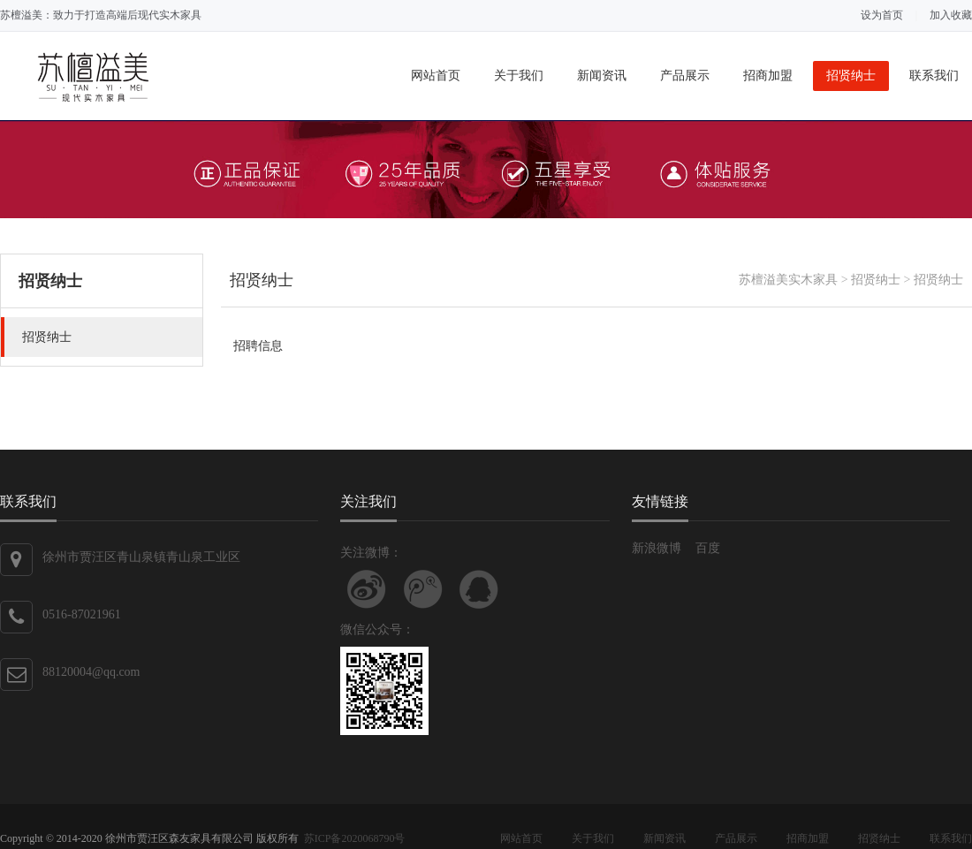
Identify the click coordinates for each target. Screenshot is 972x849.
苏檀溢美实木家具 (788, 279)
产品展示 (685, 75)
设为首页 (882, 15)
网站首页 (435, 75)
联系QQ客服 (478, 589)
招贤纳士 (851, 75)
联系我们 (934, 75)
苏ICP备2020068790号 (355, 838)
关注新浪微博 (366, 589)
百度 (707, 548)
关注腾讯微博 (423, 589)
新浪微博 (656, 548)
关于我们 (518, 75)
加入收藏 (951, 15)
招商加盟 (768, 75)
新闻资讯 (601, 75)
